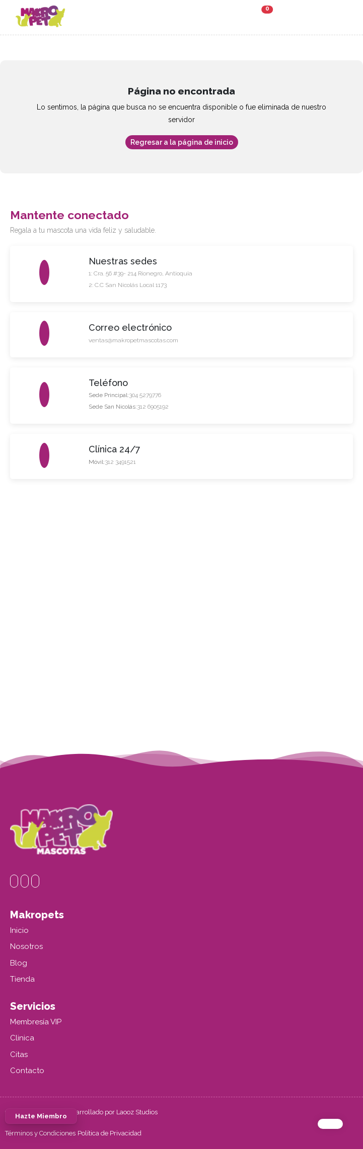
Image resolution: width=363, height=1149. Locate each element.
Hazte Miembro (41, 1127)
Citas (19, 1054)
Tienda (22, 979)
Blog (18, 963)
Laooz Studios (137, 1112)
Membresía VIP (35, 1021)
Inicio (19, 930)
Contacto (27, 1070)
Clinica (22, 1037)
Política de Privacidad (109, 1133)
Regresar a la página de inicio (181, 142)
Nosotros (26, 946)
